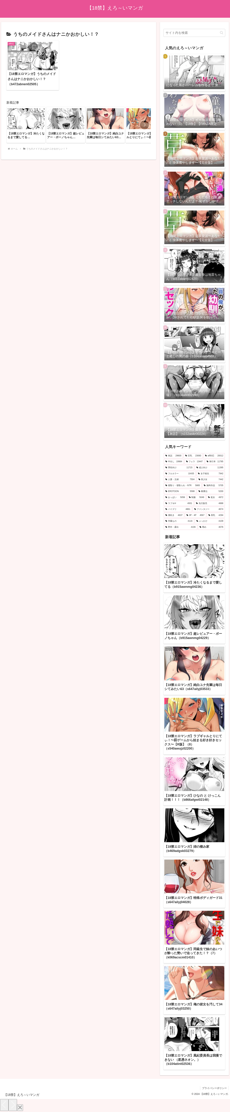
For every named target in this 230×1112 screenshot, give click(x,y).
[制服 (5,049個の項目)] (196, 497)
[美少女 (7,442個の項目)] (211, 479)
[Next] (12, 1105)
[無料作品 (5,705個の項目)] (213, 485)
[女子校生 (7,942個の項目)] (210, 473)
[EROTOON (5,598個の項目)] (180, 491)
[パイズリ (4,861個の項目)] (178, 509)
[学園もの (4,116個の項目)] (179, 521)
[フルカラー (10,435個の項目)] (180, 473)
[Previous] (4, 1105)
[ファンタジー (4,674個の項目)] (209, 509)
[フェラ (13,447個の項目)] (194, 461)
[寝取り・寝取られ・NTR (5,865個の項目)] (182, 485)
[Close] (20, 1107)
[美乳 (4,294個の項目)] (216, 515)
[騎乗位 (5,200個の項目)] (211, 491)
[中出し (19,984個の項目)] (174, 461)
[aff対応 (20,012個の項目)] (214, 455)
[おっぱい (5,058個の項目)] (175, 497)
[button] (144, 122)
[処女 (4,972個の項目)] (215, 497)
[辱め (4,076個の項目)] (211, 527)
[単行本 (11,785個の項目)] (215, 461)
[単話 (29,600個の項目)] (173, 455)
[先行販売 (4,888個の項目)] (209, 503)
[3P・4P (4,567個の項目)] (195, 515)
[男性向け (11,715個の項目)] (179, 467)
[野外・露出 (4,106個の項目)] (180, 527)
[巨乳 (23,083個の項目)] (193, 455)
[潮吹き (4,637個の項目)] (174, 515)
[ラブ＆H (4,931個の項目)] (179, 503)
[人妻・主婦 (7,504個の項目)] (180, 479)
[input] (194, 33)
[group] (26, 122)
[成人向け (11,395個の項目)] (210, 467)
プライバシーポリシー (214, 1088)
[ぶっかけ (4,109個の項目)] (210, 521)
